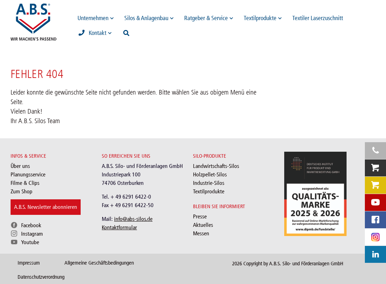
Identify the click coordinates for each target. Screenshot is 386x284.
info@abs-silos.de (133, 219)
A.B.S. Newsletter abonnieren (45, 207)
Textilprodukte (208, 191)
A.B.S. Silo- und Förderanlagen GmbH (306, 263)
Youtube (30, 242)
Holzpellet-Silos (210, 174)
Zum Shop (21, 191)
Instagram (32, 233)
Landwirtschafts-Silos (216, 166)
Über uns (20, 166)
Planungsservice (28, 174)
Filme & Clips (25, 183)
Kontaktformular (119, 227)
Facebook (31, 225)
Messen (201, 233)
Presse (200, 216)
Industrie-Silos (208, 183)
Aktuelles (203, 225)
